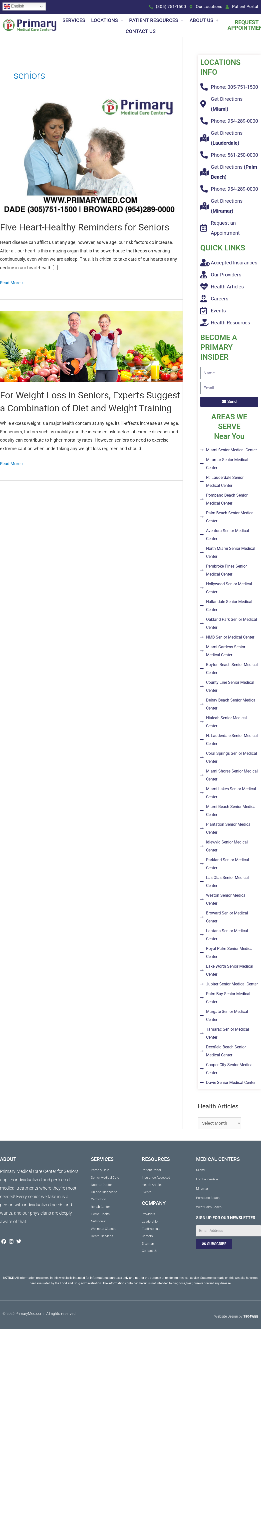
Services (73, 21)
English (14, 6)
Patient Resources (156, 21)
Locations (107, 21)
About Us (204, 21)
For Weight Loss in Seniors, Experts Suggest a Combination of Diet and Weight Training (78, 422)
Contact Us (141, 32)
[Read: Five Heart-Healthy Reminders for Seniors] (91, 155)
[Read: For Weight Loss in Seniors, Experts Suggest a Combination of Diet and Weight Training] (91, 359)
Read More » (12, 295)
